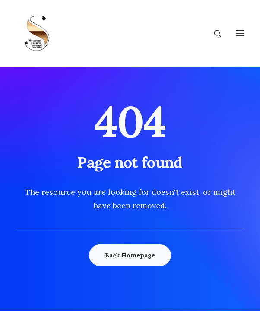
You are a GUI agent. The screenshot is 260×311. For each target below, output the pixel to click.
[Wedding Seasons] (37, 33)
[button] (240, 33)
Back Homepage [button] (130, 255)
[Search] (214, 33)
